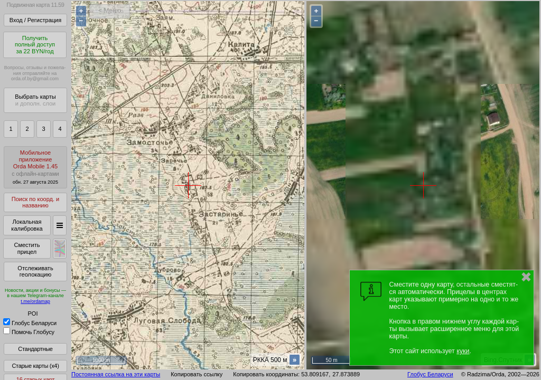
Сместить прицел (27, 248)
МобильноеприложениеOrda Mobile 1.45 (35, 167)
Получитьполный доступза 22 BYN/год (35, 44)
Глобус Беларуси (30, 323)
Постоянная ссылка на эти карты (115, 374)
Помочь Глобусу (28, 332)
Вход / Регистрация (35, 20)
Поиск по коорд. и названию (35, 202)
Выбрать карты (35, 100)
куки (462, 351)
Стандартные (35, 349)
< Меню (109, 10)
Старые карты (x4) (35, 366)
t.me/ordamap (35, 301)
